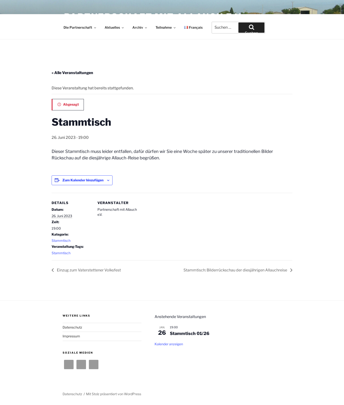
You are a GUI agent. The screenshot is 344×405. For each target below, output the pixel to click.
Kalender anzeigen (169, 344)
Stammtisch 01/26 (189, 333)
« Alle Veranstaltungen (72, 72)
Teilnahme (166, 27)
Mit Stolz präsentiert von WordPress (113, 394)
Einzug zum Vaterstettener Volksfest (88, 270)
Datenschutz (72, 327)
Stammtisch (61, 240)
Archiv (140, 27)
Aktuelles (114, 27)
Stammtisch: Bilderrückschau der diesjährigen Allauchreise (235, 270)
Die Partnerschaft (80, 27)
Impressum (71, 336)
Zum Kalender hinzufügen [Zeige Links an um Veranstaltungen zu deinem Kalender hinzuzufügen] (82, 180)
